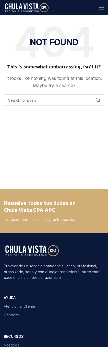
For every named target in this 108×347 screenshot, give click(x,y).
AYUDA (10, 297)
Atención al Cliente (19, 306)
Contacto (11, 315)
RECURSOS (14, 336)
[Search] (54, 100)
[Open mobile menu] (102, 8)
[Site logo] (27, 7)
